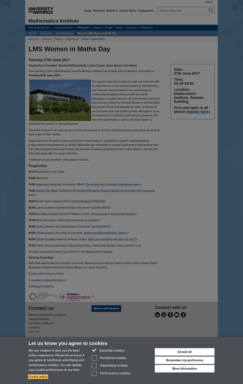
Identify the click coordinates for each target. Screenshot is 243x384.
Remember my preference (184, 360)
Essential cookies (108, 350)
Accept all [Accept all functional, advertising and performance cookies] (184, 352)
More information (184, 368)
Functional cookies (109, 358)
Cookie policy (38, 377)
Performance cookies (111, 373)
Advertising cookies (110, 366)
